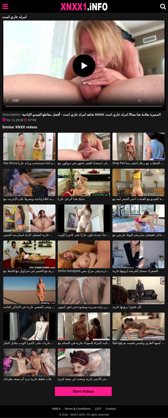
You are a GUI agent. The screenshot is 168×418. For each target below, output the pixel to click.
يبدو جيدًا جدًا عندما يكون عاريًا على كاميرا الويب (84, 235)
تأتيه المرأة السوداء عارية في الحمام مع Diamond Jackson (84, 343)
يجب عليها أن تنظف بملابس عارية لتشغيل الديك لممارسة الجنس (29, 235)
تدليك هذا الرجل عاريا (71, 199)
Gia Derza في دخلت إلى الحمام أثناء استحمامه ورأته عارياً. (29, 163)
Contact (111, 409)
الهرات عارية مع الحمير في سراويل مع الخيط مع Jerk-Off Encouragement (29, 271)
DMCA (56, 409)
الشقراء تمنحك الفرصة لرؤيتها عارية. (135, 271)
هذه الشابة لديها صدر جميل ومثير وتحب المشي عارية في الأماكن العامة (29, 307)
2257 (98, 409)
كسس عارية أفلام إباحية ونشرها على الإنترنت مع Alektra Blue (29, 199)
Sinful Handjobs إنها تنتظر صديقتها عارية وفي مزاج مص (84, 271)
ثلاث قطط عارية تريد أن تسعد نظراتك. (27, 379)
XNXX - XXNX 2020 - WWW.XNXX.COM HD (84, 6)
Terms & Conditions (78, 409)
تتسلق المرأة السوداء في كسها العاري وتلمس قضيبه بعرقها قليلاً (138, 343)
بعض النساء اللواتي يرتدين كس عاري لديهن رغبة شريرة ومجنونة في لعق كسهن (84, 307)
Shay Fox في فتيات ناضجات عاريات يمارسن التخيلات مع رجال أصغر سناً (138, 163)
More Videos (83, 391)
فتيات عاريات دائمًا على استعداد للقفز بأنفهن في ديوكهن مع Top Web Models (84, 163)
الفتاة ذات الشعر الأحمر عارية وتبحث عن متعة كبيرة (84, 379)
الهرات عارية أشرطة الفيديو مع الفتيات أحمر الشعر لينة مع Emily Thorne (138, 199)
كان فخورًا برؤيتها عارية (127, 307)
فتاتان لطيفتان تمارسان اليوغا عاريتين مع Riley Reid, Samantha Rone (138, 235)
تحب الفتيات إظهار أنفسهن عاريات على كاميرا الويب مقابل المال (29, 343)
